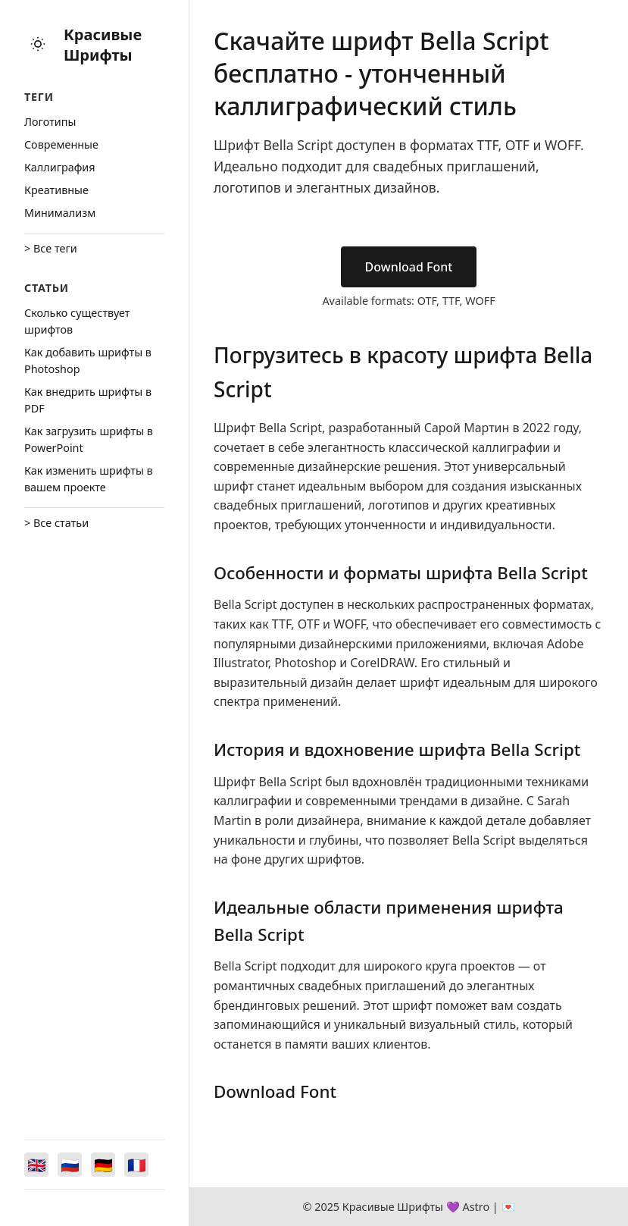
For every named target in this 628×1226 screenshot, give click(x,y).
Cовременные (61, 144)
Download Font (409, 267)
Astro (475, 1206)
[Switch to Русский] (70, 1164)
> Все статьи (56, 523)
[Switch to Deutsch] (103, 1164)
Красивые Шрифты (103, 44)
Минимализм (59, 212)
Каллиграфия (59, 167)
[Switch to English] (36, 1164)
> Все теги (50, 248)
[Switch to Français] (136, 1164)
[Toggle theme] (38, 45)
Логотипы (50, 121)
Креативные (56, 190)
